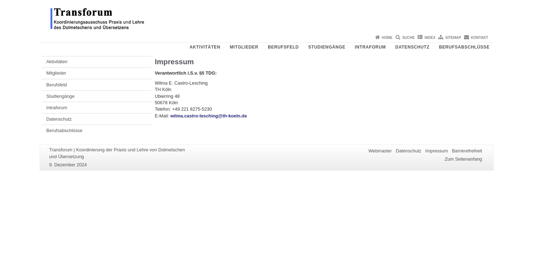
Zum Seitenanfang (463, 159)
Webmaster (380, 150)
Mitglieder (244, 47)
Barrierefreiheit (467, 150)
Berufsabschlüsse (464, 47)
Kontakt (479, 38)
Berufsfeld (283, 47)
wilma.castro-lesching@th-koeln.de (208, 116)
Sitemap (453, 38)
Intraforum (370, 47)
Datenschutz (412, 47)
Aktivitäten (204, 47)
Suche (408, 38)
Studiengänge (326, 47)
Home (387, 38)
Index (430, 38)
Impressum (436, 150)
